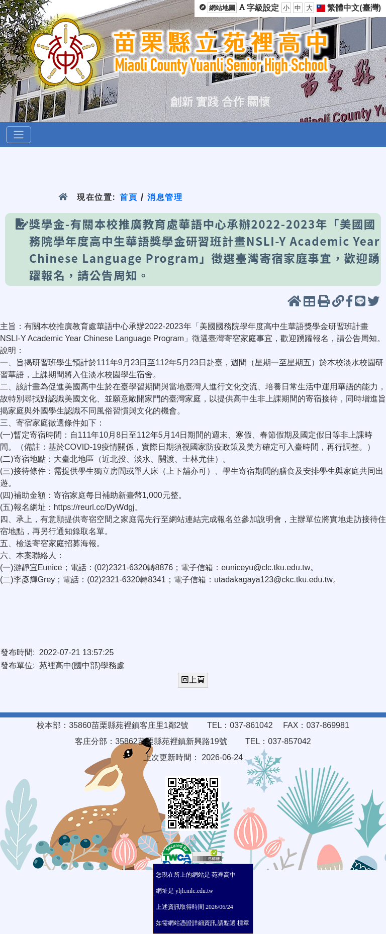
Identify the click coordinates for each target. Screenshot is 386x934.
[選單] (18, 134)
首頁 (128, 197)
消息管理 (165, 197)
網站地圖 (222, 8)
